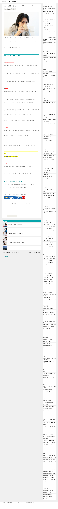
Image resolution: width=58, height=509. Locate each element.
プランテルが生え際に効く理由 (47, 153)
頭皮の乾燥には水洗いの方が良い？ (48, 490)
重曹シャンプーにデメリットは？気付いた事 (49, 457)
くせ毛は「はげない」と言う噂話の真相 (49, 61)
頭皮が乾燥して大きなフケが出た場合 (48, 477)
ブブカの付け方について (46, 138)
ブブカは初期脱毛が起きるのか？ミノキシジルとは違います (15, 233)
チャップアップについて (46, 105)
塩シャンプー (45, 310)
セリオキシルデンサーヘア (47, 100)
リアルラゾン (45, 264)
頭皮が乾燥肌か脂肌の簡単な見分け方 (48, 481)
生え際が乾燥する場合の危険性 (47, 389)
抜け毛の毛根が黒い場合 (46, 343)
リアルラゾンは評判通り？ (47, 283)
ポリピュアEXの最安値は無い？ (48, 197)
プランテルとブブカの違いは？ (47, 157)
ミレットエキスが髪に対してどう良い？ (49, 224)
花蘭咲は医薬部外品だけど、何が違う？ (49, 442)
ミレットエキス (45, 220)
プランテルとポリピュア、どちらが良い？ (49, 159)
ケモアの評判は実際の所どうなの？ (48, 84)
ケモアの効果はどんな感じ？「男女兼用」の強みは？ (49, 76)
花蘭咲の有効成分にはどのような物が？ (49, 440)
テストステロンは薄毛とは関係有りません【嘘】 (49, 115)
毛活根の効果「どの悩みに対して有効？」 (49, 373)
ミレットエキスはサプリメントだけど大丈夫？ (49, 254)
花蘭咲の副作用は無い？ (46, 438)
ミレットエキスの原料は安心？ (47, 240)
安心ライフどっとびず (9, 2)
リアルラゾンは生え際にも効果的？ (48, 281)
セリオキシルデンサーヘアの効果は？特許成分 (49, 103)
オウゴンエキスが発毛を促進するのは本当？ (49, 31)
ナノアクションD (45, 117)
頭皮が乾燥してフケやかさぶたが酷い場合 (49, 473)
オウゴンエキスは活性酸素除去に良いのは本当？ (49, 43)
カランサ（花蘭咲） (46, 51)
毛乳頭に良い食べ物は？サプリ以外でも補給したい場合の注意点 (49, 359)
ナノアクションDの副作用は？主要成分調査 (49, 119)
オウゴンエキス (45, 29)
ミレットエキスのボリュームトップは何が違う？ (49, 231)
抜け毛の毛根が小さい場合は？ (47, 339)
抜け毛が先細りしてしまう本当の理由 (48, 326)
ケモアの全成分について (46, 73)
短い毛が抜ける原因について (47, 410)
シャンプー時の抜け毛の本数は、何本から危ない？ (49, 92)
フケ (44, 130)
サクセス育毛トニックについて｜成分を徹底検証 (49, 89)
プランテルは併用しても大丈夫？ (48, 178)
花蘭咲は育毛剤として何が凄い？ (48, 444)
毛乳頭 (44, 356)
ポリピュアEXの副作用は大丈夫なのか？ (49, 195)
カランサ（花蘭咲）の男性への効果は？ (49, 53)
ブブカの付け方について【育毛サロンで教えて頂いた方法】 (15, 224)
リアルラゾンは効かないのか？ (47, 279)
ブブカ (5, 9)
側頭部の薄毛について (46, 290)
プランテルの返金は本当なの (47, 176)
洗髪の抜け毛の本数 (46, 375)
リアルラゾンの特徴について (47, 275)
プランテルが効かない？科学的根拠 (48, 151)
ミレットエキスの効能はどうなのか (48, 238)
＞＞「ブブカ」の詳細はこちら (9, 207)
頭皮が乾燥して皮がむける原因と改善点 (49, 479)
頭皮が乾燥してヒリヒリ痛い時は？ (48, 471)
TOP (7, 502)
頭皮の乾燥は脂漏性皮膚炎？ (47, 494)
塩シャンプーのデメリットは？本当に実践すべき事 (49, 315)
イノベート (45, 27)
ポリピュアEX (45, 191)
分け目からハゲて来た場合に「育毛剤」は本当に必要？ (49, 295)
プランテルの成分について (47, 170)
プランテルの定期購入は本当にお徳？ (48, 168)
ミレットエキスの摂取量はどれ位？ (48, 246)
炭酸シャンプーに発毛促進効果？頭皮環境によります (49, 384)
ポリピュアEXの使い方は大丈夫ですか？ (49, 193)
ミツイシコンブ (45, 206)
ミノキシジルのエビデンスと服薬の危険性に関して (49, 217)
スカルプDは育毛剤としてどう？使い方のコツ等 (49, 98)
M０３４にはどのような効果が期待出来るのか (49, 9)
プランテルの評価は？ (46, 172)
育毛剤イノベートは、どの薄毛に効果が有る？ (49, 420)
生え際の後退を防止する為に (47, 408)
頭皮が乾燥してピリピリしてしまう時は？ (49, 469)
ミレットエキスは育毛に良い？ (47, 260)
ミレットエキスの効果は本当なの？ (48, 236)
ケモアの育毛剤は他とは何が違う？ (48, 82)
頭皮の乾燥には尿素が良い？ (47, 488)
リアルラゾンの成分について (47, 273)
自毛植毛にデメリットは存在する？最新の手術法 (49, 427)
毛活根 (44, 371)
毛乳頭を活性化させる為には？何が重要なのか (49, 369)
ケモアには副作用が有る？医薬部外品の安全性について (49, 69)
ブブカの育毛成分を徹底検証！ (47, 140)
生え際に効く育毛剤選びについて (48, 400)
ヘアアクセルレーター (46, 187)
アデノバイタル (45, 21)
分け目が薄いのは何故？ (46, 297)
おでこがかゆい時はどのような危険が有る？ (49, 45)
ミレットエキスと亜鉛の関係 (47, 228)
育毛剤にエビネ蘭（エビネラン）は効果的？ (49, 422)
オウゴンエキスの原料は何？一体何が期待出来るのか (49, 40)
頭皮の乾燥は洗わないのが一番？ (48, 492)
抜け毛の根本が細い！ (46, 337)
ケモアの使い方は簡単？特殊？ (47, 71)
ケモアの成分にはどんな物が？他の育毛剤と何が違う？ (49, 79)
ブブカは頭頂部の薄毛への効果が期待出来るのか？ (33, 252)
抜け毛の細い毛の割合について (47, 345)
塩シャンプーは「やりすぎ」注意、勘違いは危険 (49, 319)
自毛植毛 (44, 424)
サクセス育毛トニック (46, 86)
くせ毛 (44, 59)
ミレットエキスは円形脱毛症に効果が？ (49, 256)
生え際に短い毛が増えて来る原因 (48, 402)
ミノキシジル (45, 214)
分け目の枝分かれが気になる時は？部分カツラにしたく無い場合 (49, 306)
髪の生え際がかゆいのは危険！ (47, 498)
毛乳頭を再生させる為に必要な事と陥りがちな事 (49, 365)
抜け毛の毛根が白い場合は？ (47, 341)
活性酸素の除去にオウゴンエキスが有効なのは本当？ (49, 378)
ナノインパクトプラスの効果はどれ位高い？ (49, 123)
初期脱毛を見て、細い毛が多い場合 (48, 308)
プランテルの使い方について (47, 161)
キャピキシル (45, 55)
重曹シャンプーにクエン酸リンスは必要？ (49, 455)
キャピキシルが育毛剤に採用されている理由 (49, 57)
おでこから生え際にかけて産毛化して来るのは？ (49, 48)
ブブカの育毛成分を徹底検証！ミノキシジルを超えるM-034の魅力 (15, 242)
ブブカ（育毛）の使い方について (11, 9)
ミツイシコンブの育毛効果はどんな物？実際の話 (49, 212)
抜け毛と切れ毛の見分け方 (47, 328)
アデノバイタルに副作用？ (47, 23)
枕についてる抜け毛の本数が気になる (48, 347)
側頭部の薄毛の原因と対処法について (48, 292)
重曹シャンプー (45, 453)
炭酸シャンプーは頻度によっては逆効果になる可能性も (49, 387)
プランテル (45, 149)
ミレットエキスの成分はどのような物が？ (49, 244)
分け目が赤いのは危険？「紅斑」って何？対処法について (49, 300)
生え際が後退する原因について (47, 391)
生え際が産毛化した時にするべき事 (48, 393)
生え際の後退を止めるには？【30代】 (48, 406)
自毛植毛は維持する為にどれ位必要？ (48, 434)
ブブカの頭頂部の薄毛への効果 (47, 142)
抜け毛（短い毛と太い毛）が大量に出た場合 (49, 324)
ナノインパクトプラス (46, 121)
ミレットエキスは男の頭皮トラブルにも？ (49, 258)
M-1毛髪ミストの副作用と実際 (47, 6)
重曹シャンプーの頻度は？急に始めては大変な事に (49, 462)
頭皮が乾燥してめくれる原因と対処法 (48, 475)
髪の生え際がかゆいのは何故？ (47, 496)
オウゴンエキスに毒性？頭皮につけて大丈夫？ (49, 34)
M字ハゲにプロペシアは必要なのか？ (48, 11)
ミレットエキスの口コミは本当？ (48, 242)
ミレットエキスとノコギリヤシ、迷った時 (49, 226)
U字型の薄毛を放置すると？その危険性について (49, 14)
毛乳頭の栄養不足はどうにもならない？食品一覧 (49, 362)
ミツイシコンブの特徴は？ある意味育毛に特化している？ (49, 209)
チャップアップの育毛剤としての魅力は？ (49, 107)
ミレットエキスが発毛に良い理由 (48, 222)
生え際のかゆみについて (46, 404)
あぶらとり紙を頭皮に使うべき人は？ (48, 25)
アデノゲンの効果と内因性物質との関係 (49, 19)
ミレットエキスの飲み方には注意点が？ (49, 248)
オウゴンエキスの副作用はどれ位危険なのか (49, 37)
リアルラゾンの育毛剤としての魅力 (48, 277)
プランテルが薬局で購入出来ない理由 (48, 155)
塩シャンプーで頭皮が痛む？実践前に (48, 312)
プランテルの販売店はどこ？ (47, 174)
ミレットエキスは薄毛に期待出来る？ (48, 262)
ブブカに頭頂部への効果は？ (47, 136)
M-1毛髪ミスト (45, 4)
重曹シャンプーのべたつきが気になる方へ (49, 459)
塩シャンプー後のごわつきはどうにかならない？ (49, 322)
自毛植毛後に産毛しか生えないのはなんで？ (49, 436)
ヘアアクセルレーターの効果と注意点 (48, 189)
